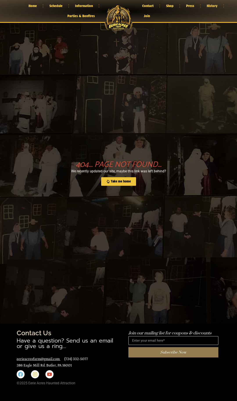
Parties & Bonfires (81, 16)
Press (190, 6)
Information (84, 6)
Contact (148, 6)
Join (147, 16)
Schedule (56, 6)
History (212, 6)
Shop (170, 6)
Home (33, 6)
